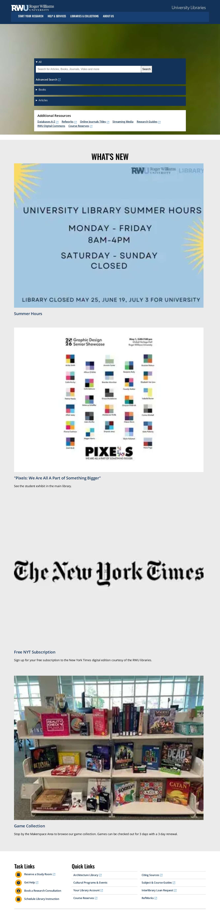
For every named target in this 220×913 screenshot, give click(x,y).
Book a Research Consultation (42, 890)
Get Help (29, 882)
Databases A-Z (46, 121)
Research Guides (147, 121)
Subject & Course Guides (157, 882)
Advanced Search (46, 79)
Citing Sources (150, 875)
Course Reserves (78, 126)
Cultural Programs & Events (90, 882)
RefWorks (148, 898)
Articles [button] (43, 100)
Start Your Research (30, 16)
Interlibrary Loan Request (157, 890)
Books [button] (42, 89)
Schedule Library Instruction (41, 899)
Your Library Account (86, 890)
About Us (108, 16)
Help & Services (57, 16)
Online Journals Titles (93, 121)
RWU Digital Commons (51, 126)
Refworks (67, 121)
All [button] (40, 62)
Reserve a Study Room (38, 874)
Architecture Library (85, 875)
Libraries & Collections (84, 16)
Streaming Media (122, 121)
